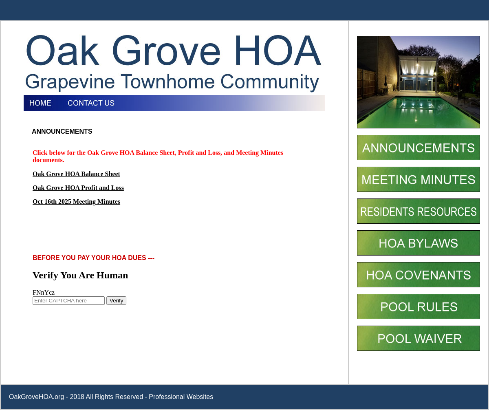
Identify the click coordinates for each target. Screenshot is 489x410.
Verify (116, 301)
